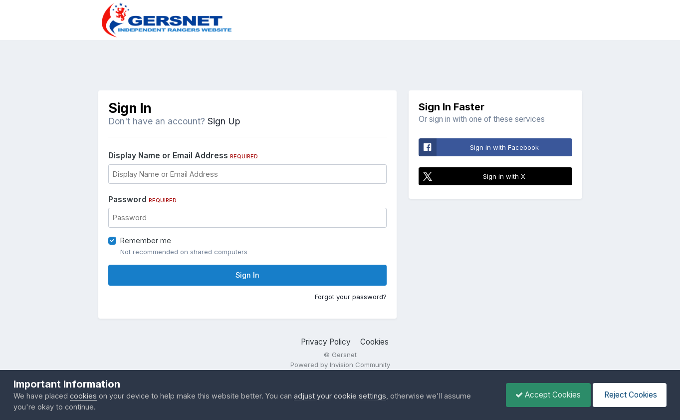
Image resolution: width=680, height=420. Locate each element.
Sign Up (224, 121)
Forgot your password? (351, 297)
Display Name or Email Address (183, 155)
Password (142, 199)
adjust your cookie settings (340, 396)
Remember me (145, 240)
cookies (83, 396)
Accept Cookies (545, 395)
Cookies (374, 342)
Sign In (247, 275)
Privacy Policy (326, 342)
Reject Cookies (628, 395)
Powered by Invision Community (340, 365)
